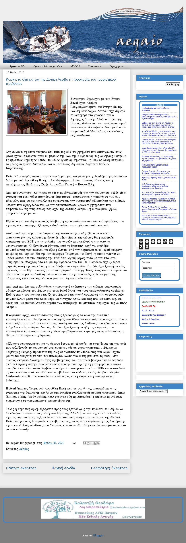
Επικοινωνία (95, 66)
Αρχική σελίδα (18, 66)
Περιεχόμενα (116, 66)
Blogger (98, 535)
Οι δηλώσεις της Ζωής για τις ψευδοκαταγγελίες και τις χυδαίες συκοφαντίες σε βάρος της (155, 186)
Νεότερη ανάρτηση (21, 468)
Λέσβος (24, 449)
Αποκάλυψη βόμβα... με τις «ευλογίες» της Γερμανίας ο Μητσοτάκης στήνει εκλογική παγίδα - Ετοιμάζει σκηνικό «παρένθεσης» (159, 133)
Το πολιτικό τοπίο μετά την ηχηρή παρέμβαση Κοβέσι (155, 166)
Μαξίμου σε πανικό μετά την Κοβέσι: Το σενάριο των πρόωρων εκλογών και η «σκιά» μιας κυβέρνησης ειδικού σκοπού (158, 125)
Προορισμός (147, 268)
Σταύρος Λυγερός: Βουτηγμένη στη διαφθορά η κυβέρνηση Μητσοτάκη (156, 172)
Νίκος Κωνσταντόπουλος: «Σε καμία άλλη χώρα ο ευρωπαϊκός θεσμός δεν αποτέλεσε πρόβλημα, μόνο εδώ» (159, 150)
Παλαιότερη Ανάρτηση (109, 468)
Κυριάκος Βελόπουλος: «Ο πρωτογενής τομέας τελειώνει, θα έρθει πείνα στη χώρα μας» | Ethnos (159, 159)
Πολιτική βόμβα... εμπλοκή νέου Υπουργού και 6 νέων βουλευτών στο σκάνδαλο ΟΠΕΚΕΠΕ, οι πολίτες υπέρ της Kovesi (159, 142)
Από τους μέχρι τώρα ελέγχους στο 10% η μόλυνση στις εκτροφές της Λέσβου (159, 193)
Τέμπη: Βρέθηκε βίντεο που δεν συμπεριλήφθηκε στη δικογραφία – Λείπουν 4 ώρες (159, 209)
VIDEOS (75, 66)
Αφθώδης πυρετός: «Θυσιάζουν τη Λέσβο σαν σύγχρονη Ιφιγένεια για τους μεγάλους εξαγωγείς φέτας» (159, 201)
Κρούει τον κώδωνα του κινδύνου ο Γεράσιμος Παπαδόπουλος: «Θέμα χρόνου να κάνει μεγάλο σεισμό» (159, 218)
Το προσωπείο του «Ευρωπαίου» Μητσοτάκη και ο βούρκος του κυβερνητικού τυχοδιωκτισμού (159, 117)
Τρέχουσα (146, 262)
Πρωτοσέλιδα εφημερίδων (48, 66)
